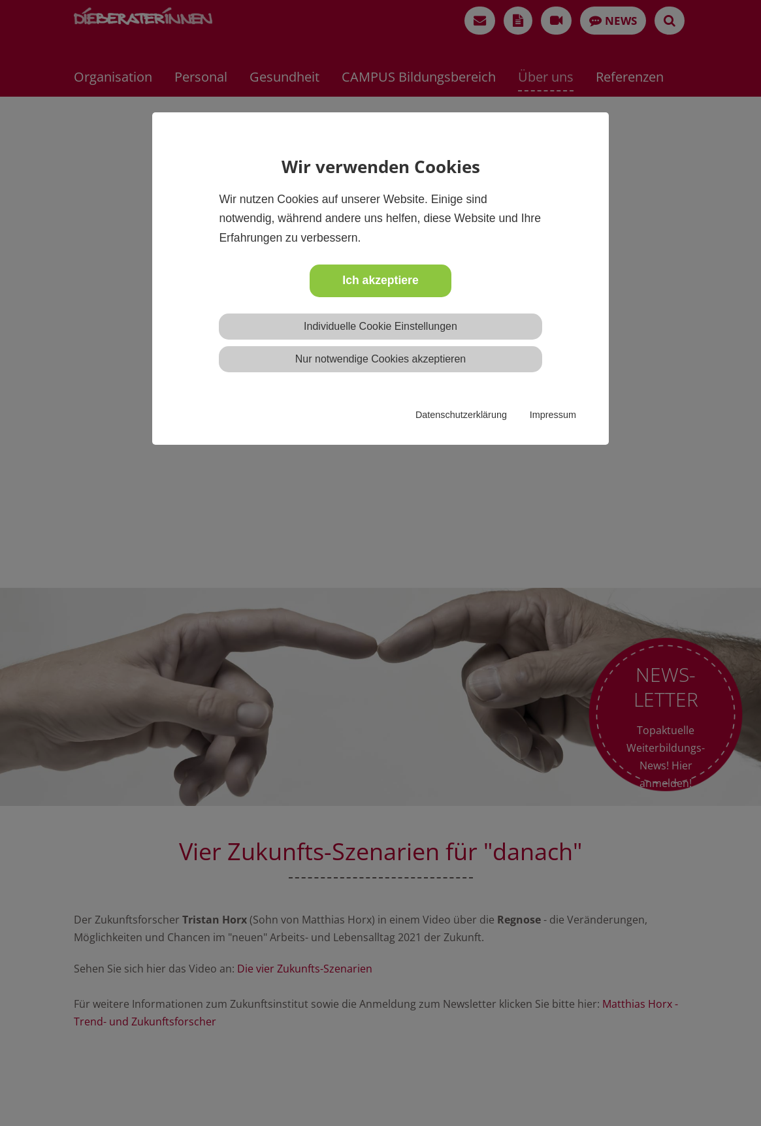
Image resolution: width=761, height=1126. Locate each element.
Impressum (553, 415)
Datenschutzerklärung (461, 415)
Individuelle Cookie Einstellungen (380, 326)
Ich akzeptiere (380, 280)
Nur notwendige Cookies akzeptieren (380, 358)
